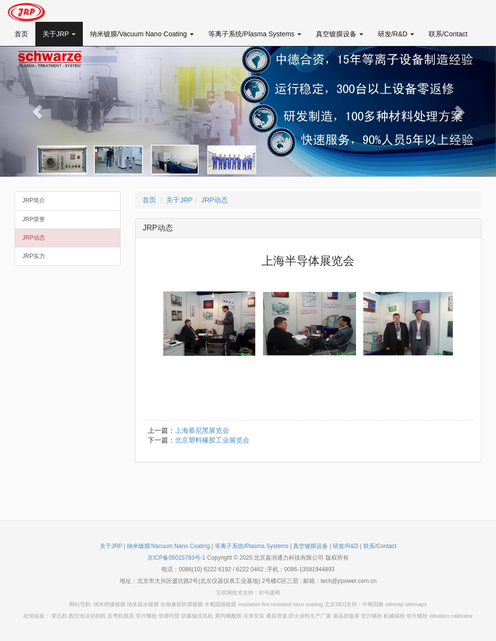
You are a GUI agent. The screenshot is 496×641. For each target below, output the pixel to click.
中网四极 (373, 604)
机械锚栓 (394, 616)
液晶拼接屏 (346, 616)
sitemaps (416, 604)
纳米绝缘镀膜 (109, 604)
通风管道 (276, 616)
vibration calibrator (451, 616)
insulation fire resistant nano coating (280, 604)
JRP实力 (33, 256)
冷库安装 (253, 616)
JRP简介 (33, 200)
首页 (21, 34)
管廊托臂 (169, 616)
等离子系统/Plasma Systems (254, 34)
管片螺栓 (146, 616)
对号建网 (269, 592)
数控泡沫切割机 (87, 616)
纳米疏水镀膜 (143, 604)
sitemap (394, 604)
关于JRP (59, 34)
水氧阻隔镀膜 (220, 604)
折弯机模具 (121, 616)
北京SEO (335, 604)
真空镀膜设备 (339, 34)
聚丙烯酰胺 (228, 616)
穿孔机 (59, 616)
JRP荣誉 (33, 219)
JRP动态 (33, 237)
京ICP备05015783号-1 (176, 557)
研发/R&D (396, 34)
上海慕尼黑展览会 (202, 430)
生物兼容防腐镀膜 (181, 604)
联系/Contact (448, 34)
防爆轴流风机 (197, 616)
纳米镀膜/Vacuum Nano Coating (142, 34)
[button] (37, 111)
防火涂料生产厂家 (310, 616)
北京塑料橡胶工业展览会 (212, 440)
